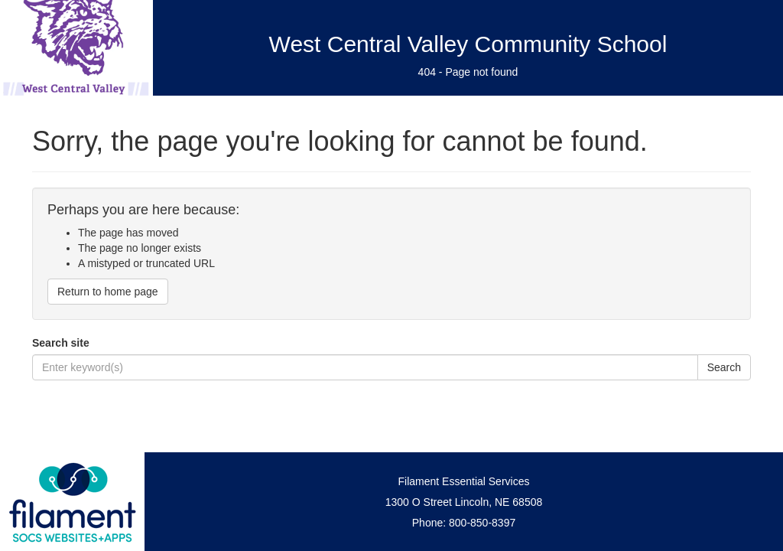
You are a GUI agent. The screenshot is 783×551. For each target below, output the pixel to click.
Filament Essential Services (464, 481)
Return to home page (107, 291)
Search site (60, 343)
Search (724, 367)
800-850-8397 (482, 523)
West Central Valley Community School (468, 44)
